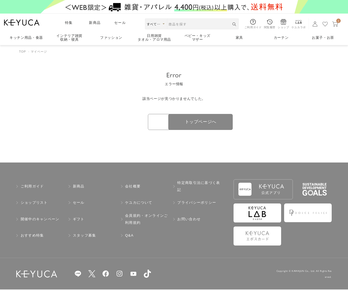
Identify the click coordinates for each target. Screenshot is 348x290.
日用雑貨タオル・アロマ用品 (154, 38)
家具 (239, 38)
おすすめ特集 (32, 236)
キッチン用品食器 (26, 38)
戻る (135, 122)
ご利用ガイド (32, 186)
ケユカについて (138, 203)
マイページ (39, 51)
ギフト (79, 219)
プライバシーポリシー (196, 203)
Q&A (129, 236)
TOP (22, 51)
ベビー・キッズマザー (198, 38)
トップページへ (212, 122)
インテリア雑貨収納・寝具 (69, 38)
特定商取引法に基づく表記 (198, 186)
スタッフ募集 (84, 236)
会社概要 (133, 186)
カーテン (281, 38)
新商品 (95, 23)
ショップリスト (34, 203)
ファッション (111, 38)
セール (120, 23)
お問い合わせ (189, 219)
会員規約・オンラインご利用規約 (146, 219)
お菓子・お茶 (323, 38)
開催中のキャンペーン (40, 219)
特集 (69, 23)
